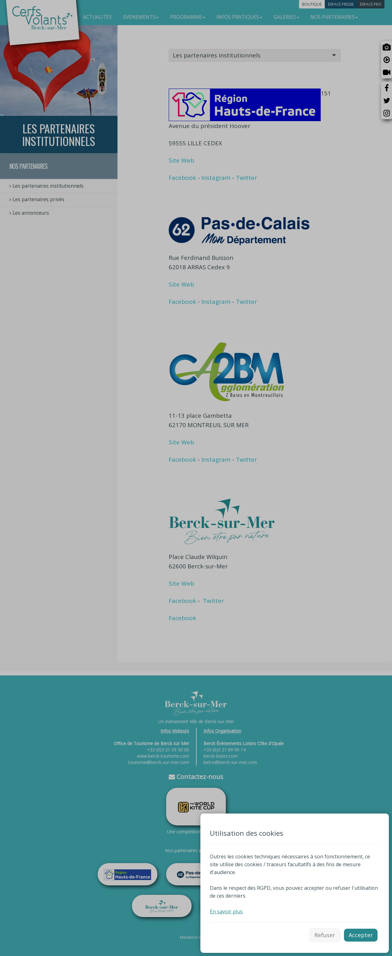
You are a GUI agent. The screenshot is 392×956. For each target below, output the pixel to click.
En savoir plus (226, 911)
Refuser (324, 935)
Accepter (361, 935)
